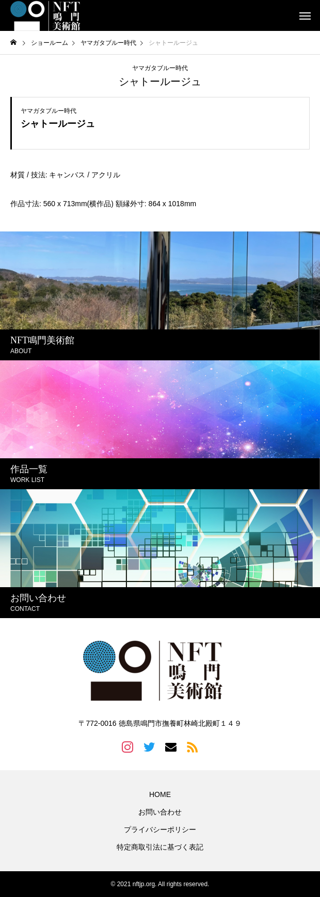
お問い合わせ (160, 812)
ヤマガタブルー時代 (160, 68)
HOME (160, 794)
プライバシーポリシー (160, 829)
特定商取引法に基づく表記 (160, 847)
